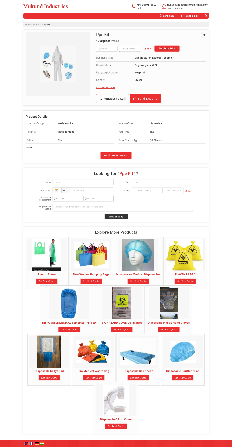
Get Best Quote (47, 281)
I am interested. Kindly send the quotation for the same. (123, 208)
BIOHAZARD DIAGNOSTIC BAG (122, 322)
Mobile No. (46, 190)
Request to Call (113, 98)
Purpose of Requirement (45, 199)
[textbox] (129, 49)
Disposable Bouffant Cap (182, 371)
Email (128, 182)
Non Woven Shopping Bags (91, 274)
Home (28, 24)
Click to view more (105, 87)
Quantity (126, 190)
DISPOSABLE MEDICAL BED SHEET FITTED (69, 322)
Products (37, 24)
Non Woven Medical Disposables (138, 274)
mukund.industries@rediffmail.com (187, 4)
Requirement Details (45, 208)
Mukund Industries (45, 6)
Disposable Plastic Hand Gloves (169, 322)
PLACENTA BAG (185, 274)
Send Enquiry (145, 98)
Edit (147, 48)
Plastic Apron (47, 274)
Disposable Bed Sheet (138, 371)
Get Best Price (167, 48)
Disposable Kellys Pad (49, 371)
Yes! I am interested (116, 155)
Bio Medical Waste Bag (93, 371)
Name (48, 182)
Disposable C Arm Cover (116, 419)
